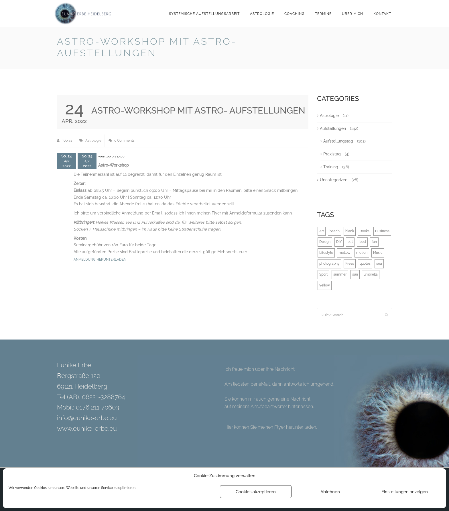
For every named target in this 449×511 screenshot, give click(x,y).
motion (361, 253)
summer (339, 274)
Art (321, 231)
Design (324, 242)
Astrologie (262, 14)
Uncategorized (334, 180)
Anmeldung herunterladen (100, 260)
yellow (324, 285)
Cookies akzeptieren (256, 491)
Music (378, 253)
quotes (365, 264)
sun (355, 274)
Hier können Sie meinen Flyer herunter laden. (270, 427)
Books (364, 231)
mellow (344, 253)
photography (329, 264)
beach (335, 231)
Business (382, 231)
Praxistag (332, 154)
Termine (323, 14)
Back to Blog (377, 42)
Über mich (352, 14)
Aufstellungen (333, 128)
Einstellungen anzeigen (404, 491)
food (362, 242)
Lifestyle (326, 253)
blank (349, 231)
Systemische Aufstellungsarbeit (204, 14)
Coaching (294, 14)
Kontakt (382, 14)
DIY (339, 242)
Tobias (64, 141)
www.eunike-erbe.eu (87, 428)
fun (374, 242)
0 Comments (122, 141)
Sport (323, 274)
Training (330, 167)
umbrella (371, 274)
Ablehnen (330, 491)
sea (379, 264)
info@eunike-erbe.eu (87, 418)
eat (350, 242)
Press (349, 264)
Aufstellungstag (338, 141)
